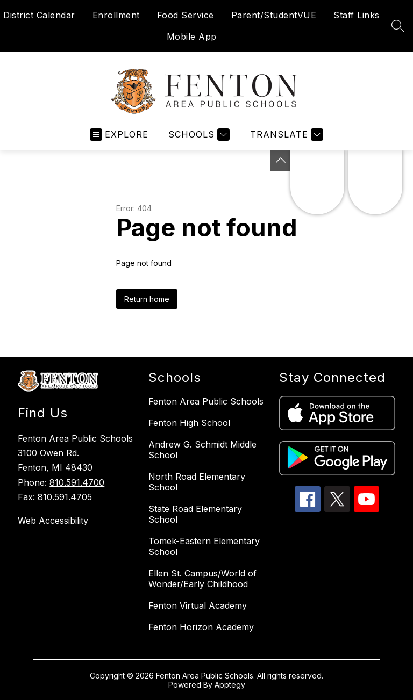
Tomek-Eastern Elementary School (204, 546)
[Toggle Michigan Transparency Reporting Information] (280, 160)
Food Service (185, 15)
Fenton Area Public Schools (206, 401)
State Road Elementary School (195, 514)
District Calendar (39, 15)
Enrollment (116, 15)
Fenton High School (189, 422)
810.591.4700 (76, 482)
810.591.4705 (65, 497)
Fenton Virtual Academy (197, 605)
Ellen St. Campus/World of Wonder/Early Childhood (202, 578)
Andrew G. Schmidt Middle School (202, 449)
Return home (146, 299)
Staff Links (356, 15)
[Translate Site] (285, 134)
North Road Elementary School (196, 482)
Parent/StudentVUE (274, 15)
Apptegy (230, 684)
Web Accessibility (53, 520)
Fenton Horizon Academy (201, 627)
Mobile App (192, 36)
